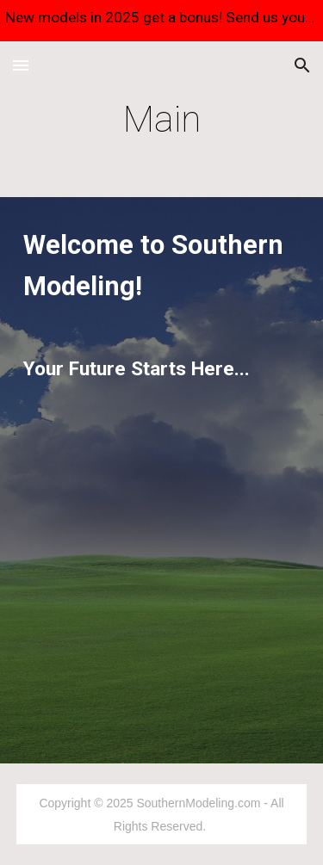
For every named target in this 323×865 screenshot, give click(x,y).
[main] (161, 119)
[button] (20, 65)
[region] (161, 20)
